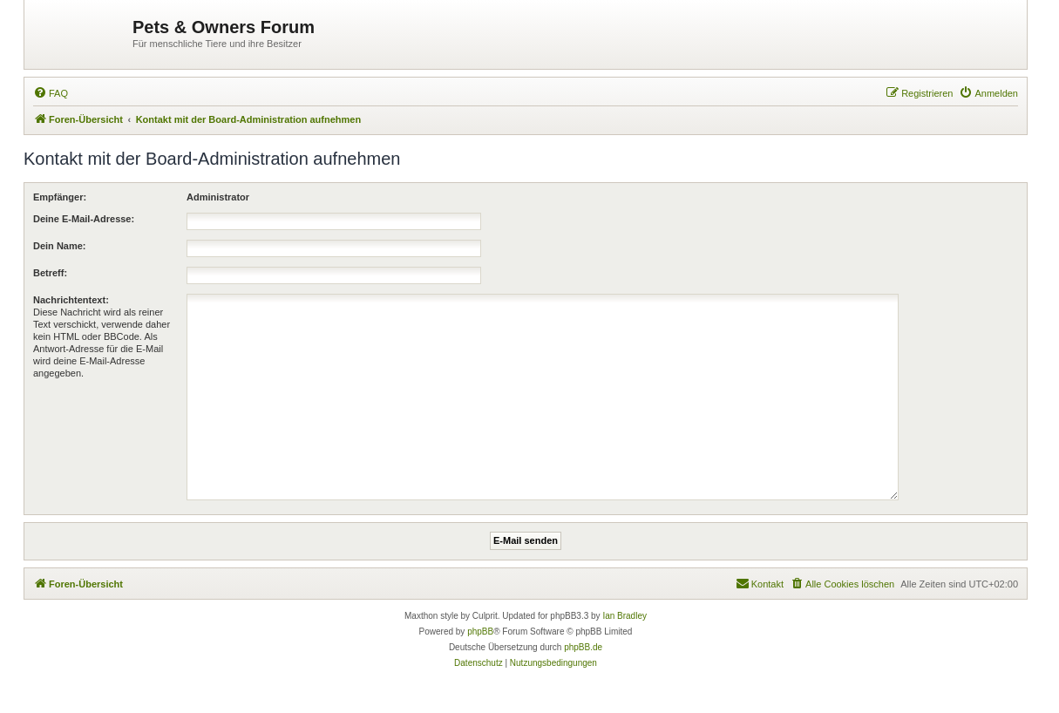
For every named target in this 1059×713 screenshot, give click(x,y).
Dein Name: (59, 246)
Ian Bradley (624, 616)
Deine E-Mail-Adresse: (83, 219)
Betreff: (50, 273)
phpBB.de (583, 647)
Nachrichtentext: (71, 300)
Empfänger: (59, 197)
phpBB (480, 631)
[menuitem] (50, 93)
